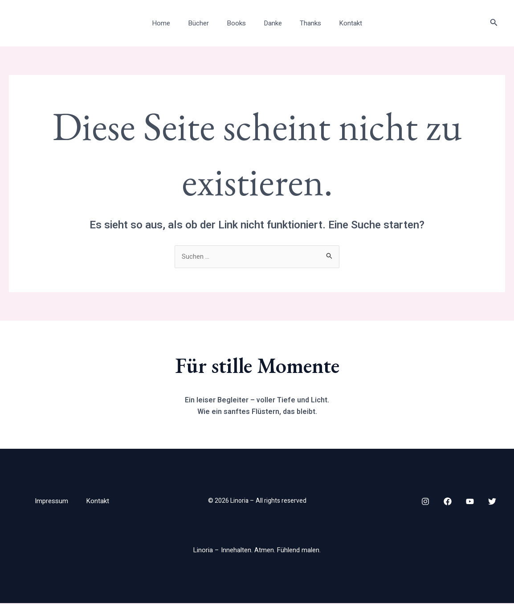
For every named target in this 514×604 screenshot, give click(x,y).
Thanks (303, 23)
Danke (270, 23)
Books (238, 23)
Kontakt (339, 23)
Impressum (51, 501)
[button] (494, 23)
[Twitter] (492, 502)
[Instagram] (425, 502)
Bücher (205, 23)
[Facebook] (448, 502)
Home (172, 23)
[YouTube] (470, 502)
